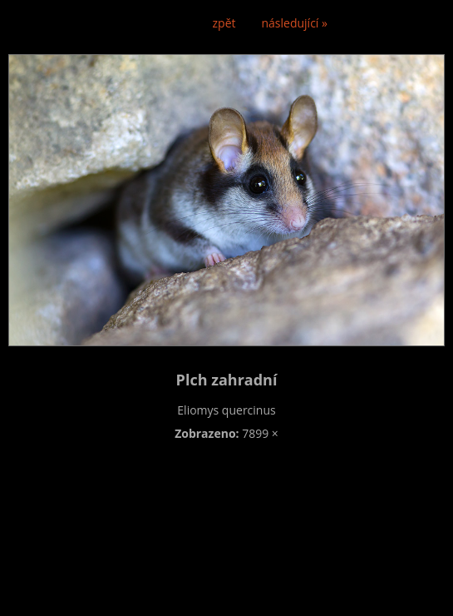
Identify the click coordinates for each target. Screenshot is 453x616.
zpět (224, 23)
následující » (294, 23)
